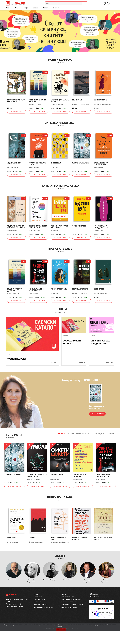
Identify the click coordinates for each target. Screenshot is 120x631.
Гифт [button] (26, 8)
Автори (46, 8)
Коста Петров (34, 168)
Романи (111, 434)
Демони (32, 537)
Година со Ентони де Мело (37, 101)
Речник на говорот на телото (59, 227)
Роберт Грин (98, 231)
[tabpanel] (60, 31)
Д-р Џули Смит (34, 231)
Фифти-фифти (56, 474)
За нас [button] (35, 8)
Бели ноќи (77, 100)
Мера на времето (80, 289)
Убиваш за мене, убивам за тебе (36, 290)
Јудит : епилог (14, 163)
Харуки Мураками (33, 479)
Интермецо (56, 163)
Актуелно (10, 353)
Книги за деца (99, 434)
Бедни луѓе (99, 289)
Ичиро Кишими (56, 542)
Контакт (56, 8)
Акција (17, 8)
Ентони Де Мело (35, 104)
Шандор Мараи (12, 168)
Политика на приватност (69, 602)
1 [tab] (114, 13)
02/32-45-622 (17, 604)
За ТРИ (36, 594)
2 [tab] (117, 13)
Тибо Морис (98, 168)
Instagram (95, 597)
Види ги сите (10, 438)
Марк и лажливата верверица (16, 101)
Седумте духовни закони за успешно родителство (16, 228)
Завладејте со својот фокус (101, 164)
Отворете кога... (12, 537)
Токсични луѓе (79, 226)
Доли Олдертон (78, 479)
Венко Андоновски (57, 104)
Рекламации (37, 602)
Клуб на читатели (39, 599)
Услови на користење (68, 597)
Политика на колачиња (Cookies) (72, 604)
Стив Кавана (33, 294)
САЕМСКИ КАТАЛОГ (16, 359)
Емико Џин (54, 294)
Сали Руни (54, 168)
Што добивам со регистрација (71, 599)
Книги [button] (8, 8)
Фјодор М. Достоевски (80, 104)
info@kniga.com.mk (17, 606)
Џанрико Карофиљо (79, 294)
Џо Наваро (54, 231)
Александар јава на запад (60, 101)
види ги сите (60, 62)
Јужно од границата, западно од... (37, 475)
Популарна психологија (80, 434)
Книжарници (38, 597)
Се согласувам (61, 629)
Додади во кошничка (16, 111)
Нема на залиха (81, 237)
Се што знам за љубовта (80, 475)
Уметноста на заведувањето (101, 227)
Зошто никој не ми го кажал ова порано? (38, 228)
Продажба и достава (40, 604)
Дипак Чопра (12, 231)
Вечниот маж (100, 100)
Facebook (95, 594)
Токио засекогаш (59, 289)
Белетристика (61, 434)
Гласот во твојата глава (37, 164)
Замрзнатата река (80, 163)
